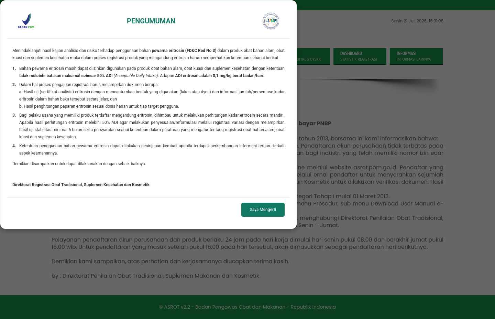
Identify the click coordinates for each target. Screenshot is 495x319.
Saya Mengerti (263, 209)
